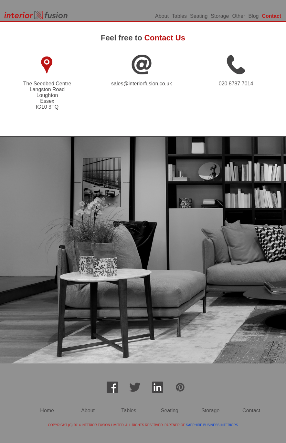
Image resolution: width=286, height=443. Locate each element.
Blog (253, 16)
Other (238, 16)
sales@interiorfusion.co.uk (141, 83)
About (162, 16)
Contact (271, 16)
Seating (198, 16)
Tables (179, 16)
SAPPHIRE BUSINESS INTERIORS (212, 425)
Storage (220, 16)
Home (47, 410)
